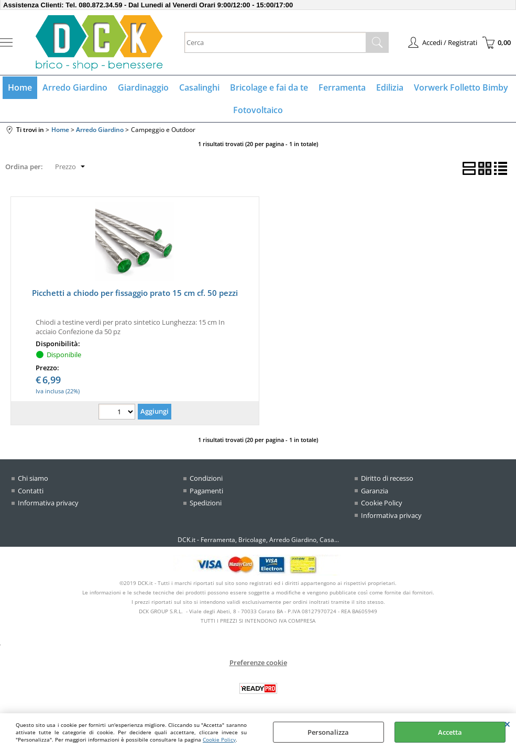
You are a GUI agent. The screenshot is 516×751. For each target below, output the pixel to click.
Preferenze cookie (258, 662)
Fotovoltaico (258, 110)
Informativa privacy (48, 502)
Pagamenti (206, 490)
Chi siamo (33, 478)
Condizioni (206, 478)
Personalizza (328, 732)
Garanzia (374, 490)
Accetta (450, 732)
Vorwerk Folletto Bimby (461, 87)
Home (20, 87)
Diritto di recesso (387, 478)
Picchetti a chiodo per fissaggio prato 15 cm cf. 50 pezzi (135, 293)
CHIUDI (507, 724)
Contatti (30, 490)
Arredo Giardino (74, 87)
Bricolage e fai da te (269, 87)
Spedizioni (206, 502)
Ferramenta (342, 87)
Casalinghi (199, 87)
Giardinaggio (143, 87)
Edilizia (389, 87)
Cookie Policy (219, 739)
